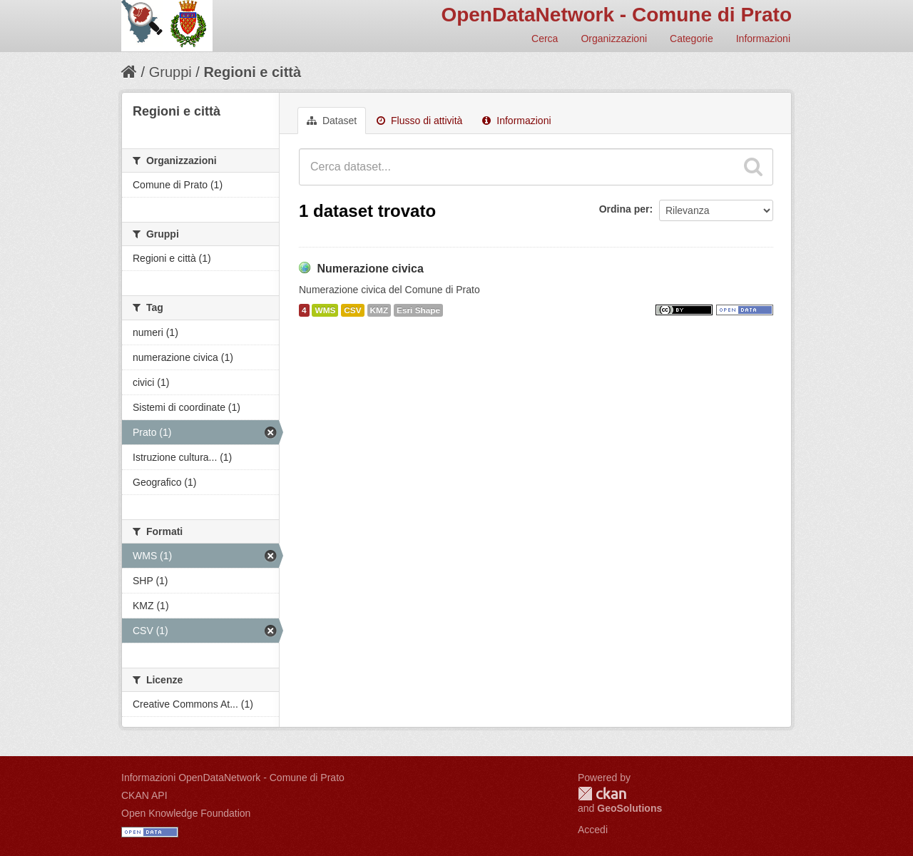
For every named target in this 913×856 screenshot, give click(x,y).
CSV (352, 310)
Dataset (332, 120)
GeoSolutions (629, 808)
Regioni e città (252, 72)
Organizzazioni (614, 38)
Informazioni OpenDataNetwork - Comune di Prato (233, 777)
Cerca (544, 38)
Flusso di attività (419, 120)
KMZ (379, 310)
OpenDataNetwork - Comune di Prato (616, 15)
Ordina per (624, 209)
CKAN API (144, 795)
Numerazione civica (370, 269)
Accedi (593, 829)
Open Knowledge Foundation (185, 813)
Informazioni (763, 38)
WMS (325, 310)
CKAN (602, 793)
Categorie (691, 38)
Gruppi (170, 72)
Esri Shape (418, 310)
